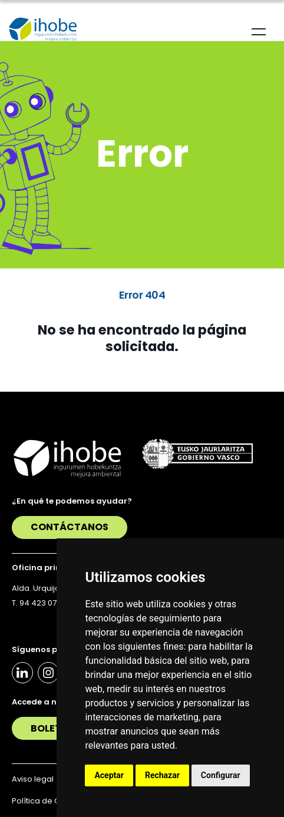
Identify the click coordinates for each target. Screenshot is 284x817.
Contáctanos (69, 527)
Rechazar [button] (162, 775)
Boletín (51, 728)
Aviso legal (33, 779)
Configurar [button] (220, 775)
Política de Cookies (49, 800)
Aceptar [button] (109, 775)
